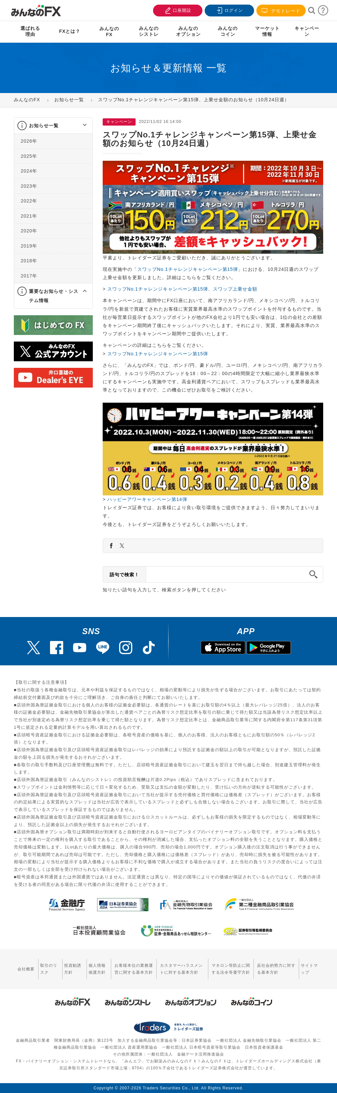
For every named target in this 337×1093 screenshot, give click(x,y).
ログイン (229, 10)
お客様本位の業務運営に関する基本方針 (134, 969)
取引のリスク (48, 969)
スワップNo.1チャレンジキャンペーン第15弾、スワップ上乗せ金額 (182, 289)
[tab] (53, 126)
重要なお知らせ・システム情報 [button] (53, 296)
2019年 (29, 246)
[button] (78, 125)
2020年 (29, 230)
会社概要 (26, 969)
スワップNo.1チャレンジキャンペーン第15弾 (187, 269)
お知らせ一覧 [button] (44, 125)
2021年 (29, 216)
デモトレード (281, 10)
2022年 (29, 200)
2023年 (29, 186)
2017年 (29, 275)
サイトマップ (309, 969)
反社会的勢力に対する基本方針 (276, 969)
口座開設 (177, 10)
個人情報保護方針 (97, 969)
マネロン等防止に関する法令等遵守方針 (231, 969)
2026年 (29, 141)
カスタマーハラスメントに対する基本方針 (181, 969)
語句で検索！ (124, 574)
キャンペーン (307, 31)
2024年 (29, 171)
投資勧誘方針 (72, 969)
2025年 (29, 156)
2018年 (29, 260)
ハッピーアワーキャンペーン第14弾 (146, 499)
